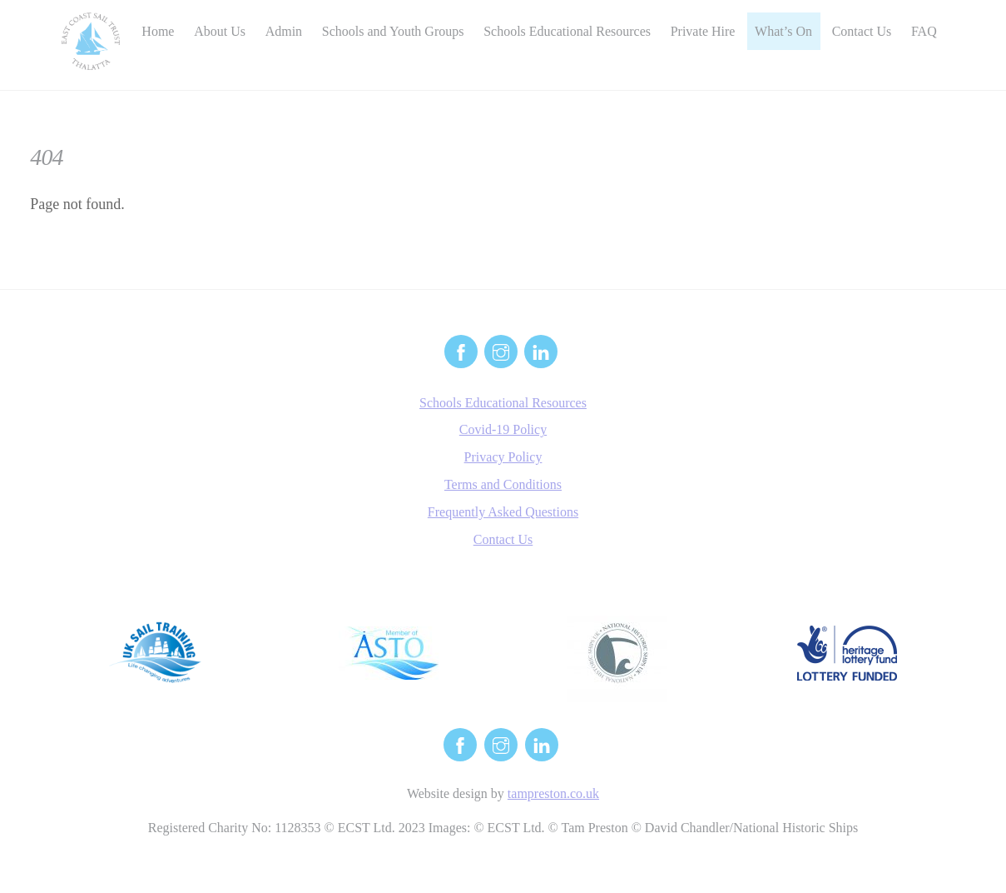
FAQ (924, 31)
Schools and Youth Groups (393, 31)
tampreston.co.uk (553, 793)
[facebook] (461, 349)
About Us (219, 31)
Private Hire (703, 31)
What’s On (783, 31)
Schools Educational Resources (567, 31)
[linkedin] (541, 349)
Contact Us (862, 31)
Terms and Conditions (503, 484)
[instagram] (501, 349)
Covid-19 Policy (503, 429)
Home (157, 31)
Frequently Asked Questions (503, 512)
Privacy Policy (503, 457)
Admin (283, 31)
